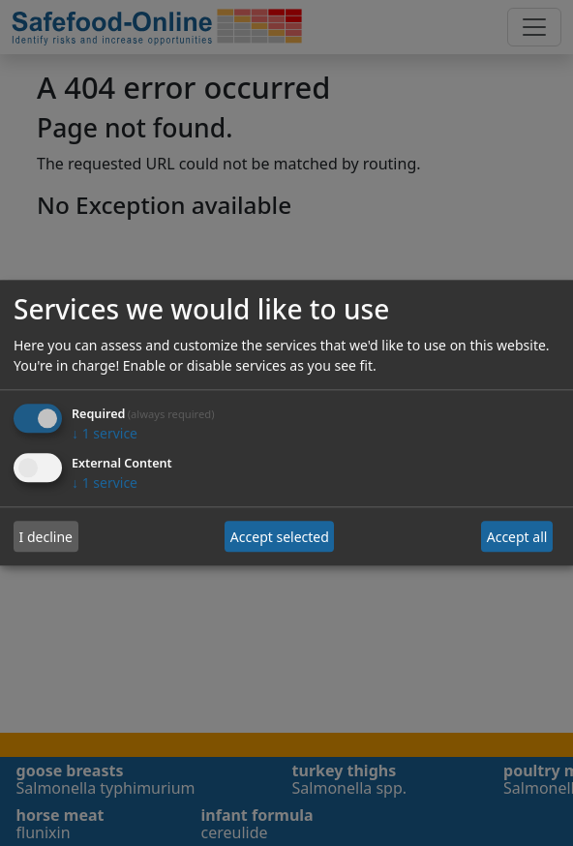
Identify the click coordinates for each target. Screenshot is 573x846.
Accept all (517, 537)
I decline (46, 537)
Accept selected (279, 537)
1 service (104, 434)
